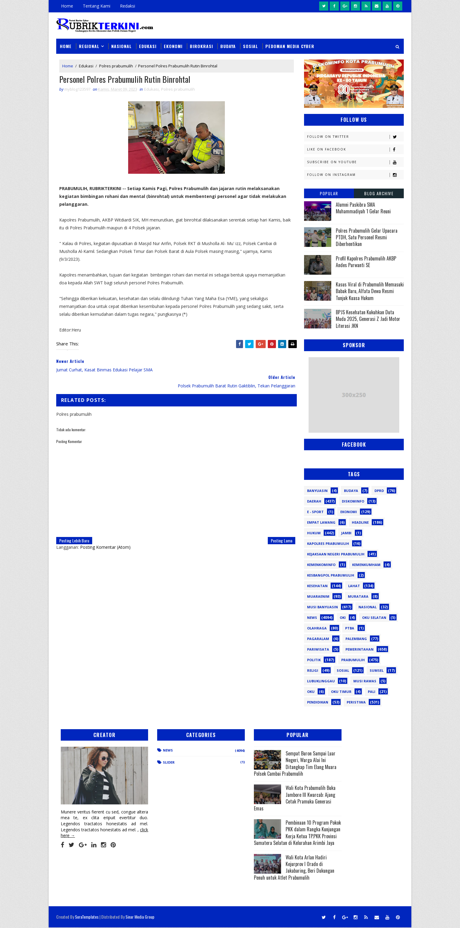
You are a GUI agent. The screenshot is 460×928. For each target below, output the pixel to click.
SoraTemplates (87, 917)
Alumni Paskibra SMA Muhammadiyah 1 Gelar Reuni (363, 208)
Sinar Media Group (139, 917)
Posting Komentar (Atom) (105, 538)
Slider (159, 762)
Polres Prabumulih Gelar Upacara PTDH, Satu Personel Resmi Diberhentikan (366, 237)
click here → (84, 829)
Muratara (358, 596)
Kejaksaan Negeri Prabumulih (335, 553)
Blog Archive (379, 193)
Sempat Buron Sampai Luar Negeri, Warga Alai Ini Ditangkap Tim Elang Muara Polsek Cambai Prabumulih (271, 763)
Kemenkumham (366, 564)
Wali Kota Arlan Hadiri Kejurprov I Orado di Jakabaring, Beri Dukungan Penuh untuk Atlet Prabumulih (271, 874)
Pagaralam (318, 638)
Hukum (314, 532)
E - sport (315, 511)
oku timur (341, 691)
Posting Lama (277, 532)
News (312, 617)
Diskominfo (353, 501)
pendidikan (317, 702)
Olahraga (317, 628)
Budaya (228, 46)
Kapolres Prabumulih (328, 543)
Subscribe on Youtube (355, 162)
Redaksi (127, 6)
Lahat (354, 585)
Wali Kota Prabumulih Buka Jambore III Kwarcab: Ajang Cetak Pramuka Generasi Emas (269, 798)
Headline (360, 522)
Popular (329, 193)
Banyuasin (317, 490)
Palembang (356, 638)
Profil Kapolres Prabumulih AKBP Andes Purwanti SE (366, 261)
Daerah (314, 501)
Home (67, 6)
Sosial (250, 46)
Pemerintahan (359, 649)
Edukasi (148, 46)
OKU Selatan (374, 617)
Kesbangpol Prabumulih (330, 575)
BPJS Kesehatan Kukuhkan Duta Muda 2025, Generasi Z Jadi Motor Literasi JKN (368, 318)
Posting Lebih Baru (74, 532)
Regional (89, 46)
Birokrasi (201, 46)
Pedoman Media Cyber (289, 46)
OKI (343, 617)
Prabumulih (353, 659)
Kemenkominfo (321, 564)
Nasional (121, 46)
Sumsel (377, 670)
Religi (312, 670)
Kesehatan (317, 585)
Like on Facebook (355, 149)
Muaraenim (318, 596)
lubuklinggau (321, 680)
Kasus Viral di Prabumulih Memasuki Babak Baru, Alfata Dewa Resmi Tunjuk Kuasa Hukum (370, 290)
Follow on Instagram (355, 174)
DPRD (379, 490)
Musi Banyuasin (322, 606)
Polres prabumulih (116, 66)
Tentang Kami (96, 6)
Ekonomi (173, 46)
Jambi (346, 532)
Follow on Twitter (355, 136)
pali (371, 691)
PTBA (349, 628)
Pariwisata (318, 649)
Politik (314, 659)
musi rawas (364, 680)
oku (311, 691)
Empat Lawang (321, 522)
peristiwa (356, 702)
